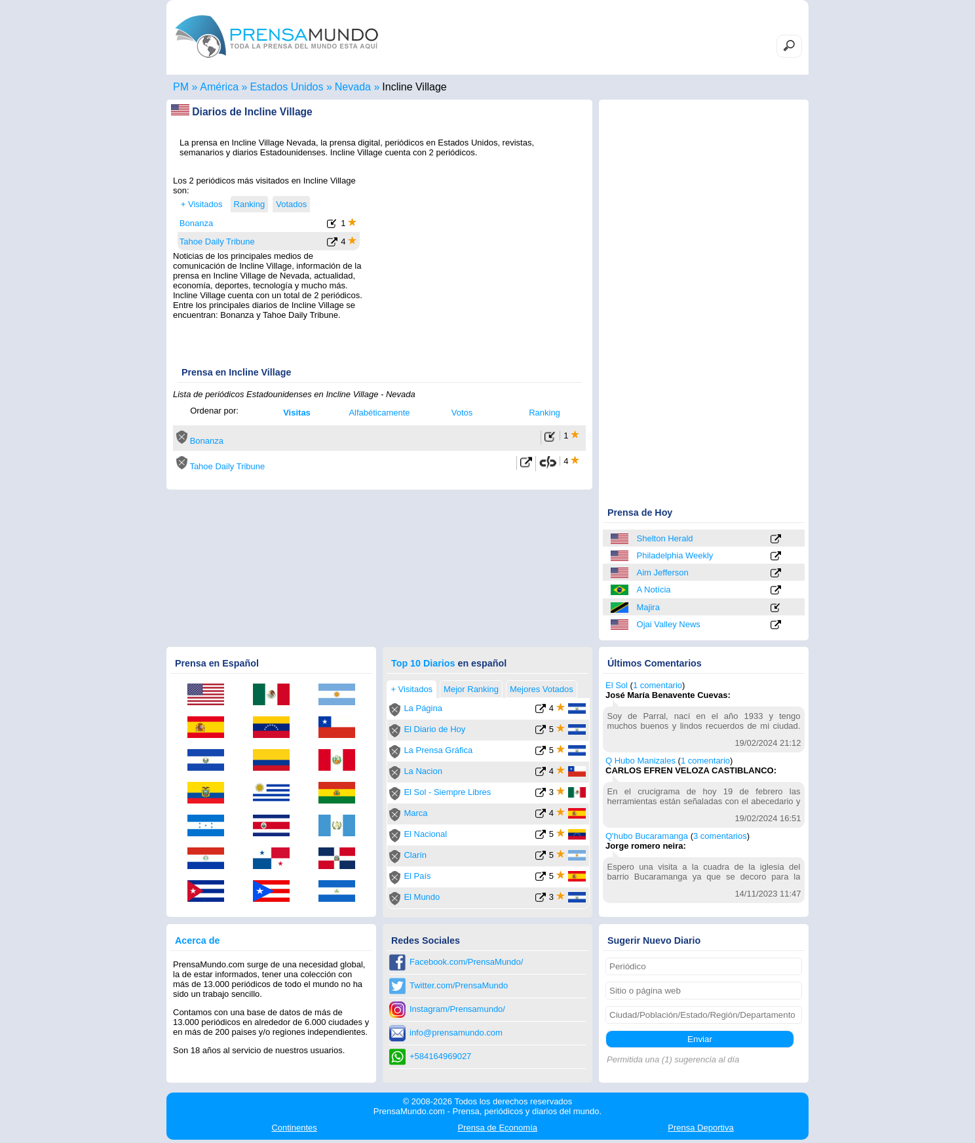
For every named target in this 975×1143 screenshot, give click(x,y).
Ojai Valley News (668, 624)
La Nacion (423, 771)
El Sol (616, 685)
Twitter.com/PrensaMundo (459, 985)
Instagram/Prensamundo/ (457, 1009)
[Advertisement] (476, 257)
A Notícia (654, 589)
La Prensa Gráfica (438, 750)
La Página (423, 708)
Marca (415, 813)
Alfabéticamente (379, 412)
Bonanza (196, 223)
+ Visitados (202, 204)
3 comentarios (720, 836)
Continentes (293, 1128)
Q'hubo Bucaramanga (646, 836)
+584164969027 (440, 1056)
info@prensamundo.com (456, 1032)
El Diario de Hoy (434, 729)
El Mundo (422, 897)
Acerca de (197, 940)
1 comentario (657, 685)
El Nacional (425, 834)
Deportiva (700, 1128)
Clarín (415, 855)
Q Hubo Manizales (640, 760)
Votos (462, 412)
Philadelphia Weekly (675, 555)
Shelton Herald (665, 538)
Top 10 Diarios (423, 663)
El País (417, 876)
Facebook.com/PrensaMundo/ (466, 962)
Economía (497, 1128)
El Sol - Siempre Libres (447, 792)
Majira (648, 607)
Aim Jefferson (663, 572)
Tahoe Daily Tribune (217, 241)
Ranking (544, 412)
